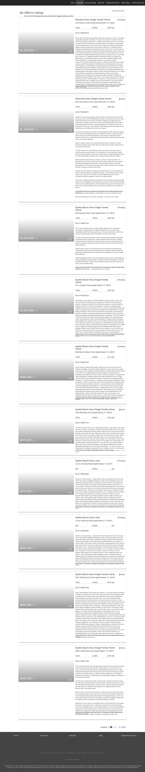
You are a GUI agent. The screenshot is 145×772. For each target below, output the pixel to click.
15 (119, 727)
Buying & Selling (90, 3)
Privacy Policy (59, 752)
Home (73, 3)
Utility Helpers (125, 3)
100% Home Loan (138, 3)
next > (124, 727)
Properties (80, 3)
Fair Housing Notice (96, 752)
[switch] (70, 50)
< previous (103, 727)
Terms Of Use (45, 752)
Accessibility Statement (76, 752)
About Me (101, 3)
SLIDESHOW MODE (118, 11)
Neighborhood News (112, 3)
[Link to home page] (2, 3)
